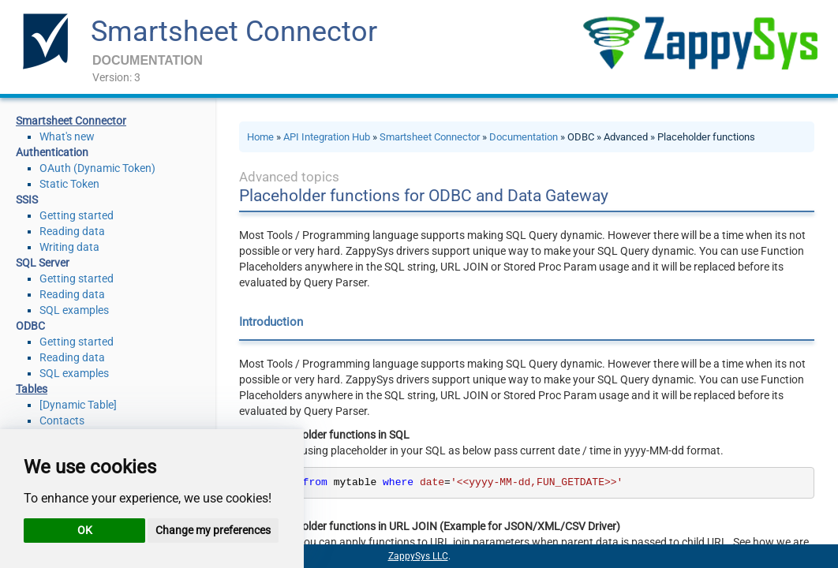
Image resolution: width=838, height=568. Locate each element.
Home (260, 137)
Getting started (76, 215)
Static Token (69, 184)
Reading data (72, 231)
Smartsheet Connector (234, 31)
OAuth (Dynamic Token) (97, 168)
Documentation (523, 137)
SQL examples (74, 310)
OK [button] (84, 530)
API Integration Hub (326, 137)
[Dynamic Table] (78, 404)
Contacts (61, 420)
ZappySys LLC (418, 556)
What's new (67, 136)
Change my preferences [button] (213, 530)
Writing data (69, 247)
